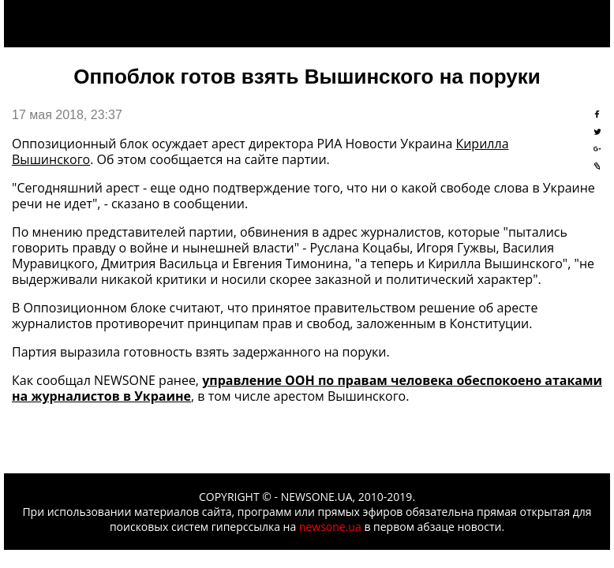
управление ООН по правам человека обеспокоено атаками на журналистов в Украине (307, 388)
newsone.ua (330, 526)
